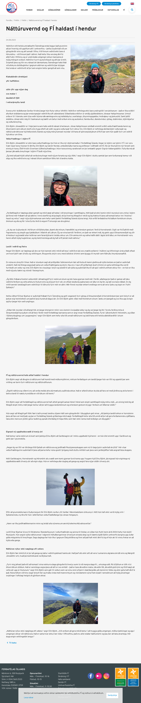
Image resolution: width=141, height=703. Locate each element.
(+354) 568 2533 (14, 679)
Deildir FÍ (62, 682)
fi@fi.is (12, 682)
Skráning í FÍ (63, 676)
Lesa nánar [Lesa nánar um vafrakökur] (28, 697)
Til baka (12, 643)
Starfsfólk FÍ (63, 673)
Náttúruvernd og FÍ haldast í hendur (43, 20)
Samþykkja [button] (112, 695)
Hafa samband (64, 679)
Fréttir (16, 20)
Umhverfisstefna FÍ (66, 685)
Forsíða (9, 20)
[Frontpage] (11, 7)
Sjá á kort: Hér (8, 676)
